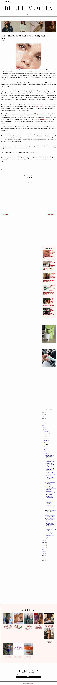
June (45, 444)
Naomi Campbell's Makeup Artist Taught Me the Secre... (50, 474)
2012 (43, 549)
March (45, 451)
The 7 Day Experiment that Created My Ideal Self (50, 507)
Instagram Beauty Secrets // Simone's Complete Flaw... (50, 512)
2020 (43, 423)
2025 (43, 412)
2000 (43, 560)
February (46, 453)
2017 (43, 429)
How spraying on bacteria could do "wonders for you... (49, 534)
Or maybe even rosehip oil (41, 119)
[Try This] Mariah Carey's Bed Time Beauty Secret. (49, 498)
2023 (43, 416)
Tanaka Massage (39, 106)
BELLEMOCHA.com (30, 683)
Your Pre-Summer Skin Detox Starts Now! (50, 515)
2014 (43, 545)
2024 (43, 414)
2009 (43, 555)
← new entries (5, 214)
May (45, 446)
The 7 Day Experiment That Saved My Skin (50, 460)
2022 (43, 418)
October (46, 436)
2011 (43, 551)
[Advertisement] (28, 232)
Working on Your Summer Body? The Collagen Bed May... (49, 465)
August (45, 440)
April (45, 449)
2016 (43, 540)
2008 (43, 558)
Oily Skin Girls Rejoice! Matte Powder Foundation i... (50, 502)
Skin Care (3, 40)
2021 (43, 421)
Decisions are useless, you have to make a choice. (49, 456)
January (45, 538)
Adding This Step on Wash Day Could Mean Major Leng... (50, 488)
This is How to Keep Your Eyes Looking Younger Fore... (49, 469)
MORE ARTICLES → (51, 214)
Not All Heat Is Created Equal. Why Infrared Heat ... (50, 520)
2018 (43, 427)
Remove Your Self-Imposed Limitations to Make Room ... (50, 479)
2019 (43, 425)
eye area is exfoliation (42, 114)
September (46, 438)
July (45, 442)
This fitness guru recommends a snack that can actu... (50, 493)
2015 (43, 542)
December (46, 431)
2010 (43, 553)
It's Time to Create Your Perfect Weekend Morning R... (50, 483)
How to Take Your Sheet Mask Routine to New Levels (50, 529)
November (46, 433)
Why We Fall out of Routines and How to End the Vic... (50, 524)
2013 (43, 547)
